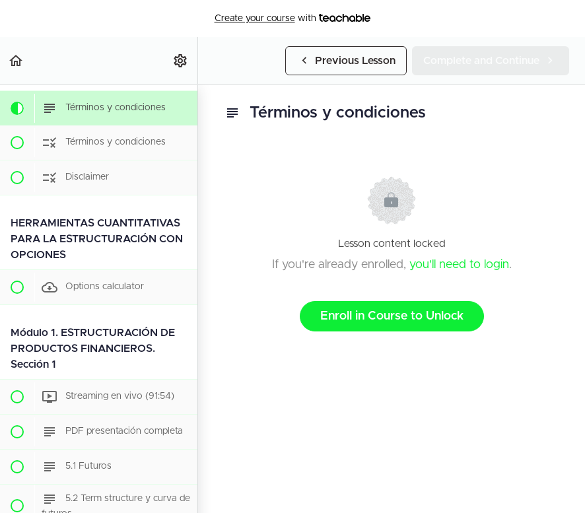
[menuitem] (180, 60)
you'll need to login (459, 265)
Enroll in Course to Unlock (392, 316)
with (293, 18)
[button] (16, 60)
